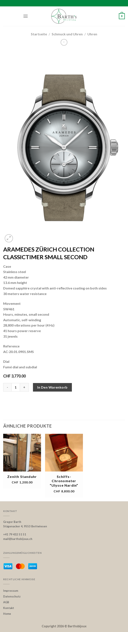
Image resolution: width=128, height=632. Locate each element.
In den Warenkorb (52, 387)
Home (7, 613)
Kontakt (8, 608)
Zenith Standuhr (22, 476)
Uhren (92, 34)
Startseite (39, 34)
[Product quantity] (15, 387)
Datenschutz (12, 596)
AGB (6, 602)
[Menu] (25, 16)
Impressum (10, 590)
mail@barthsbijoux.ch (17, 539)
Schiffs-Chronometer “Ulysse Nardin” (64, 480)
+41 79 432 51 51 (14, 534)
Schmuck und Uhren (67, 34)
